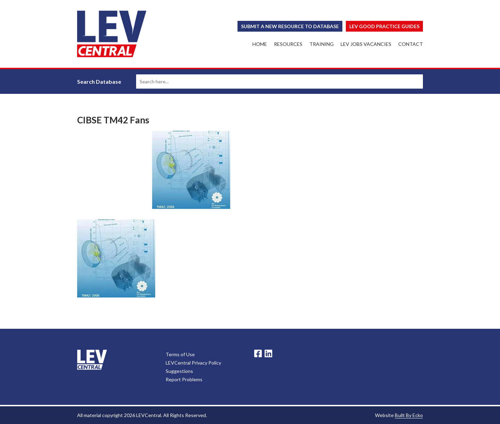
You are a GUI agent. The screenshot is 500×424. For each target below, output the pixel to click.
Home (259, 44)
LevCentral (92, 360)
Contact (410, 44)
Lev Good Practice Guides (384, 26)
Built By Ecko (409, 415)
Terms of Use (180, 354)
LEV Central (112, 33)
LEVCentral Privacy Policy (193, 363)
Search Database (99, 81)
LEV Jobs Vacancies (366, 44)
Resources (288, 44)
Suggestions (179, 371)
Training (321, 44)
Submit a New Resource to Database (290, 26)
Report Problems (184, 379)
